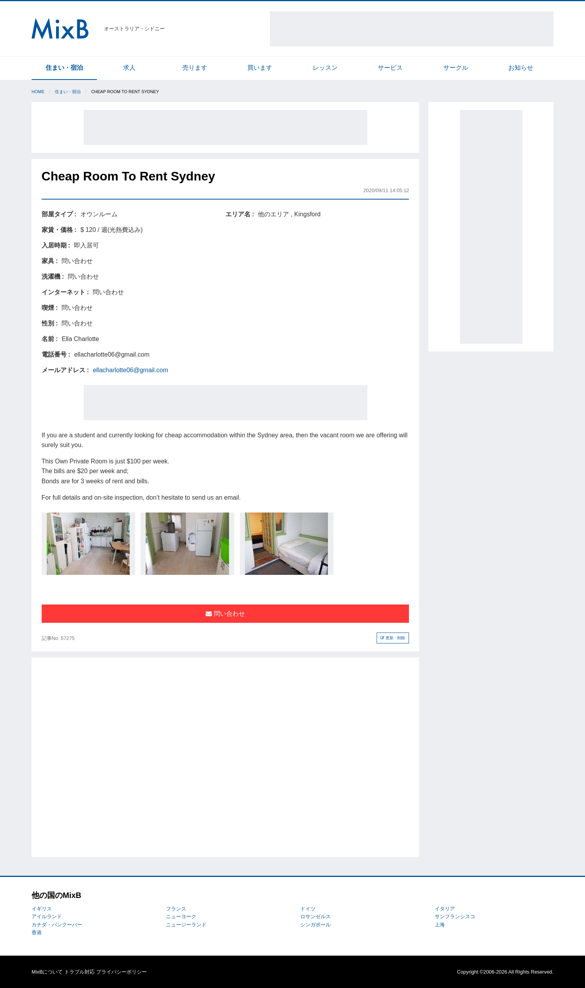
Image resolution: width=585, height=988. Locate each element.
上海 (440, 925)
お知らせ (520, 67)
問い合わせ (225, 613)
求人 (129, 67)
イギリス (42, 909)
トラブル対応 (79, 972)
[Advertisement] (411, 28)
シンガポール (315, 925)
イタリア (445, 909)
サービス (390, 67)
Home (38, 91)
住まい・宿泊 (64, 67)
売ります (194, 67)
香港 (37, 932)
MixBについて (47, 972)
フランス (176, 909)
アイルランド (47, 916)
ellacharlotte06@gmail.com (130, 370)
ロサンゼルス (315, 916)
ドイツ (307, 909)
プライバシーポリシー (121, 972)
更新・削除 (393, 638)
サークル (455, 67)
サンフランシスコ (455, 916)
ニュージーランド (186, 925)
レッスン (325, 67)
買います (259, 67)
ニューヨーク (181, 916)
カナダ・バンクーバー (57, 925)
